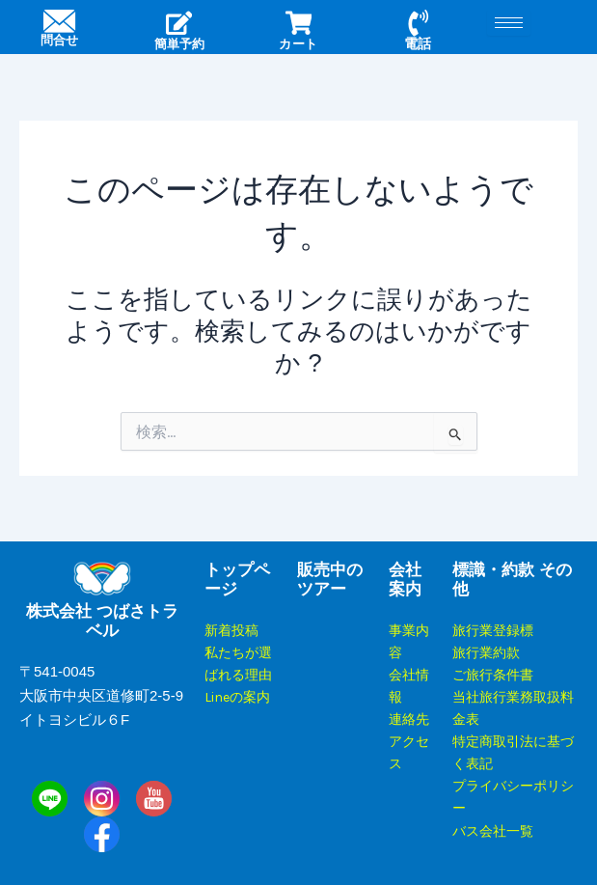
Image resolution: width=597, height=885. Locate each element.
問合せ (60, 44)
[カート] (298, 24)
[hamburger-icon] (508, 23)
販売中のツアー (330, 579)
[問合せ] (59, 24)
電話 (417, 45)
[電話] (417, 24)
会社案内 (405, 579)
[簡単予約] (179, 24)
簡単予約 (179, 45)
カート (299, 45)
